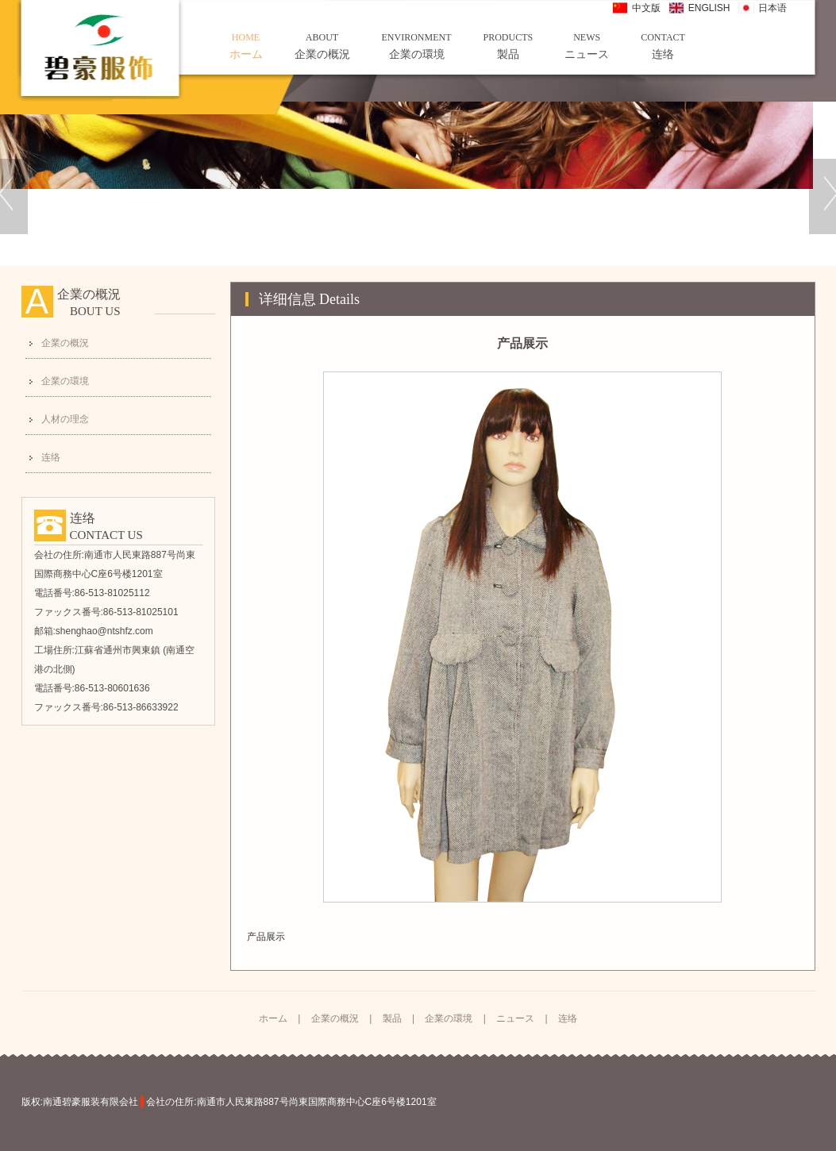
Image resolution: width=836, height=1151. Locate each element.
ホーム (246, 45)
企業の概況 (322, 45)
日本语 (772, 7)
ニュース (586, 45)
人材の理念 (65, 419)
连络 (663, 45)
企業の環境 (417, 45)
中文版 (646, 7)
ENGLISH (709, 7)
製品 (508, 45)
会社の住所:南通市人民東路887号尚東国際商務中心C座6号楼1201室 (291, 1101)
